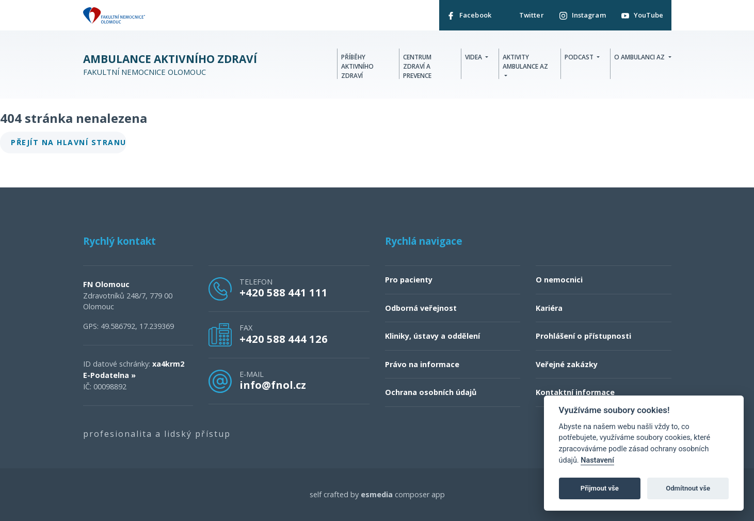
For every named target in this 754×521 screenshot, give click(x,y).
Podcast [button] (580, 57)
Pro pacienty (408, 280)
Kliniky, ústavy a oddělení (432, 336)
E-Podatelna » (109, 375)
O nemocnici (559, 280)
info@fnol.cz (272, 384)
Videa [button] (474, 57)
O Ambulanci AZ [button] (640, 57)
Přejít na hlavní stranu (68, 142)
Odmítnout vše (688, 488)
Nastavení (597, 460)
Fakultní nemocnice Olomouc (170, 65)
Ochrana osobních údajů (430, 392)
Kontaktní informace (575, 392)
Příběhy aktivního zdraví (357, 66)
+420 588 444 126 (283, 339)
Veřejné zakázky (567, 364)
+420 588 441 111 (283, 292)
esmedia (377, 494)
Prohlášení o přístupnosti (583, 336)
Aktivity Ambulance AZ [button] (525, 62)
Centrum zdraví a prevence (417, 66)
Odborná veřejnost (421, 308)
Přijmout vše (600, 488)
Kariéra (549, 308)
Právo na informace (422, 364)
